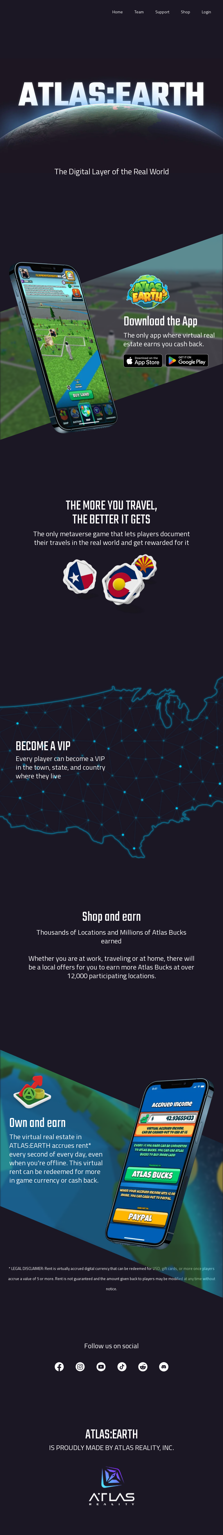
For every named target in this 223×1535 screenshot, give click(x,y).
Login (206, 12)
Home (117, 12)
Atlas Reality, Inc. (144, 1447)
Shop (185, 12)
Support (162, 12)
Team (139, 12)
